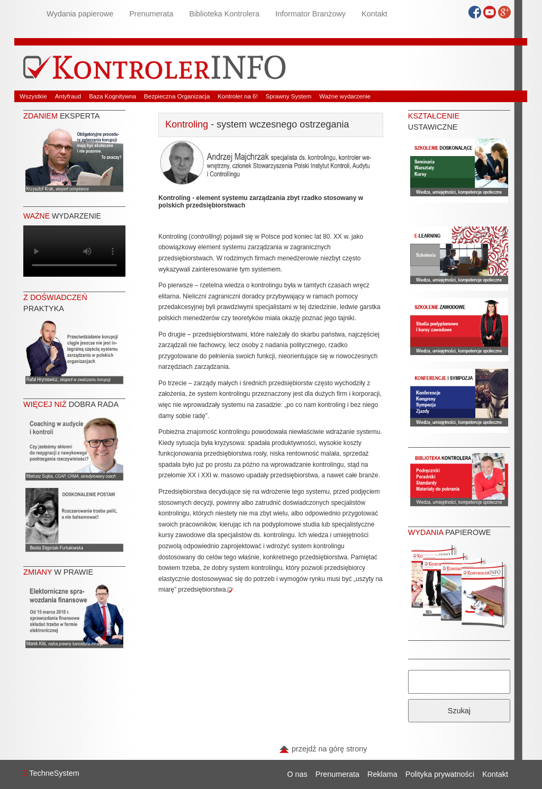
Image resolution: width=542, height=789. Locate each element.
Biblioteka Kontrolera (224, 14)
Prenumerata (151, 14)
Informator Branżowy (310, 14)
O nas (297, 774)
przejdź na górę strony (323, 749)
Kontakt (374, 14)
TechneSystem (50, 773)
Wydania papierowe (80, 14)
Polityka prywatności (439, 774)
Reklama (382, 774)
